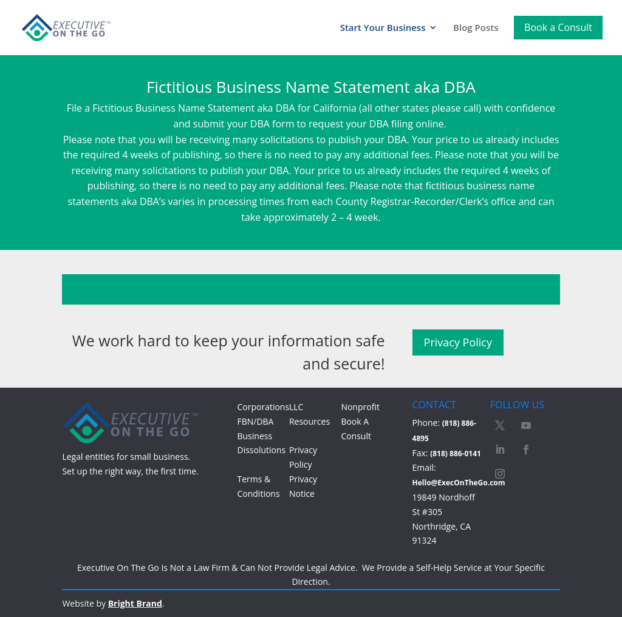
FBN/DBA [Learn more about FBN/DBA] (255, 421)
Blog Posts (475, 28)
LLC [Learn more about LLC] (296, 407)
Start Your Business (383, 28)
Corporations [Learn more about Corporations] (263, 407)
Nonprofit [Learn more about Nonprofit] (360, 407)
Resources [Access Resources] (309, 421)
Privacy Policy (458, 342)
